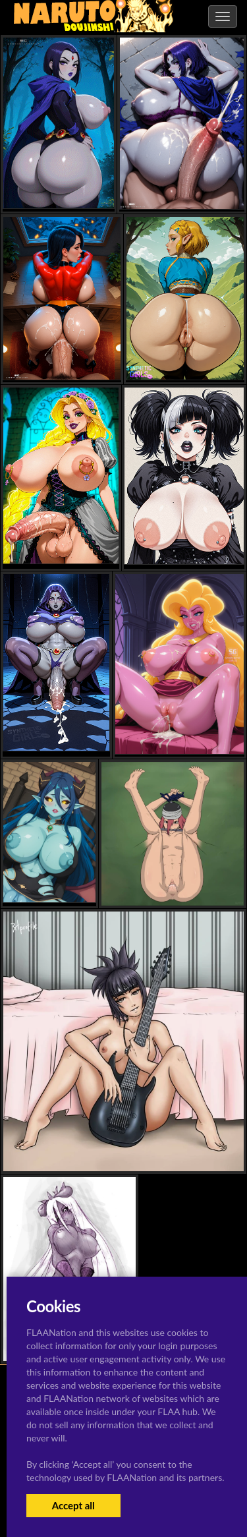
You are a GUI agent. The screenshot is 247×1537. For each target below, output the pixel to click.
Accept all (73, 1505)
